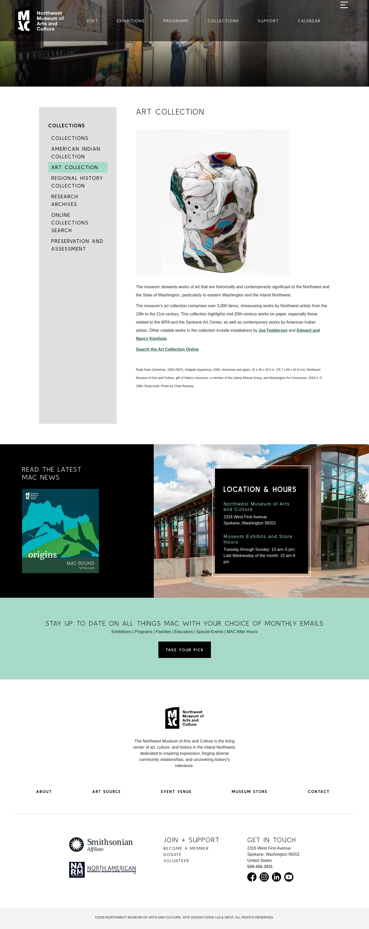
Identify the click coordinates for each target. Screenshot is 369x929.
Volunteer (176, 860)
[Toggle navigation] (344, 21)
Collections (223, 20)
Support (268, 20)
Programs (176, 20)
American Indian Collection (75, 152)
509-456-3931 (260, 866)
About (44, 791)
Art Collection (74, 167)
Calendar (309, 20)
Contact (319, 791)
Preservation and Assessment (77, 245)
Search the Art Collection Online (167, 349)
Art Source (106, 791)
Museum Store (250, 791)
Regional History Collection (77, 182)
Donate (172, 854)
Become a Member (186, 848)
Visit (92, 20)
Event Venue (176, 791)
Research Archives (64, 200)
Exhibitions (131, 20)
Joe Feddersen (273, 330)
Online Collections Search (69, 222)
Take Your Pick (185, 649)
